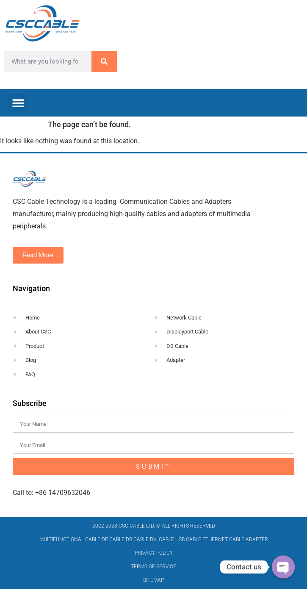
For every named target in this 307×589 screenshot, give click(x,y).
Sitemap (153, 580)
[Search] (104, 61)
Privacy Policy (154, 553)
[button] (18, 102)
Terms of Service (153, 567)
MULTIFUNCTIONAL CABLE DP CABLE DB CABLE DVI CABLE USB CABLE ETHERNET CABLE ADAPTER (153, 539)
